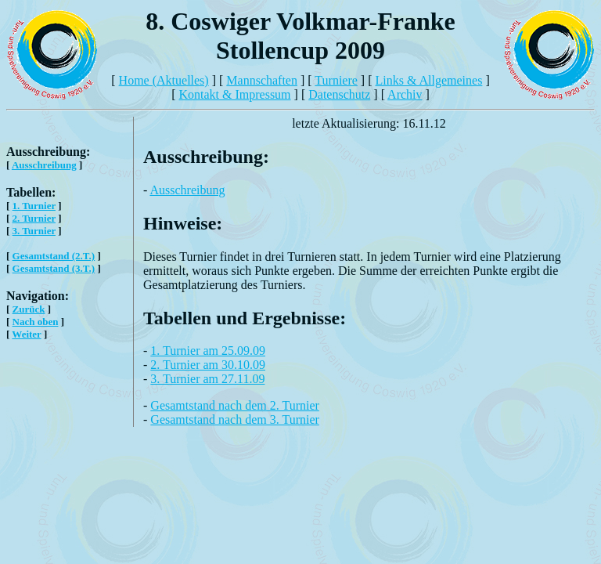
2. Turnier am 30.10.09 (207, 364)
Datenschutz (339, 94)
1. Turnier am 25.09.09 (207, 350)
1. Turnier (34, 206)
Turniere (336, 80)
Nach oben (36, 321)
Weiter (26, 334)
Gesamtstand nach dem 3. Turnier (234, 419)
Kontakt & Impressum (234, 94)
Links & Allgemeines (429, 80)
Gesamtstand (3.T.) (54, 268)
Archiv (404, 94)
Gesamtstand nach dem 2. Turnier (234, 405)
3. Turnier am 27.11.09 (207, 378)
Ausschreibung (44, 165)
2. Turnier (34, 218)
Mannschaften (261, 80)
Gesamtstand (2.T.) (54, 256)
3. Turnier (34, 231)
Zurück (29, 309)
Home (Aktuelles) (164, 80)
